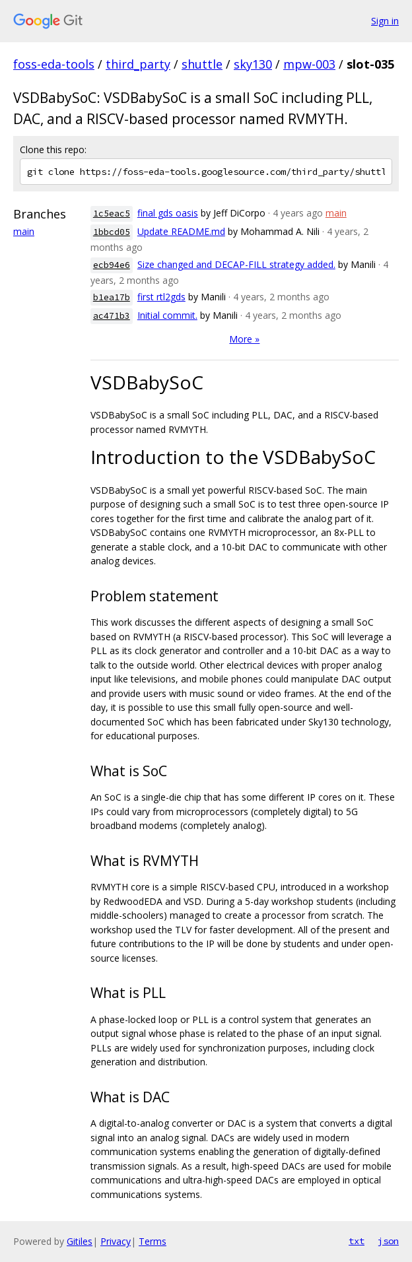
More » (244, 339)
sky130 (253, 64)
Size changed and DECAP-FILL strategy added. (236, 264)
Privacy (115, 1241)
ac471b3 (111, 315)
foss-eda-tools (53, 64)
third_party (138, 64)
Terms (152, 1241)
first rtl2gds (161, 296)
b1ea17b (111, 297)
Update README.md (181, 231)
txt (356, 1241)
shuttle (202, 64)
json (388, 1241)
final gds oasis (167, 213)
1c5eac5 (111, 213)
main (23, 231)
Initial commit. (167, 315)
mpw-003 (309, 64)
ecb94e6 (111, 265)
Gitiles (79, 1241)
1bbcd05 (111, 232)
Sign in (385, 21)
